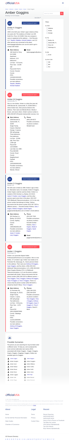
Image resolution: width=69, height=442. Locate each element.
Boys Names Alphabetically (51, 428)
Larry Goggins (22, 196)
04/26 (45, 418)
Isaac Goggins (11, 266)
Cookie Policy (35, 421)
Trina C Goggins (24, 280)
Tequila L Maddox (15, 40)
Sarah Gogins (28, 208)
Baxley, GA (51, 40)
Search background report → (30, 23)
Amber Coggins (12, 359)
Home (7, 414)
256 (49, 62)
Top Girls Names (48, 426)
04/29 (45, 416)
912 (49, 67)
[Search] (51, 13)
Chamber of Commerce (12, 424)
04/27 (52, 416)
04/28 (48, 416)
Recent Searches (48, 414)
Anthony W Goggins (32, 264)
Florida (50, 30)
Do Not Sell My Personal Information (16, 417)
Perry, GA (50, 45)
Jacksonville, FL (52, 42)
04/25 (48, 418)
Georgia (50, 33)
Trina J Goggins (21, 278)
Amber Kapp (28, 375)
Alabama (50, 28)
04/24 (52, 418)
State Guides (9, 421)
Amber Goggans (29, 359)
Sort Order (37, 17)
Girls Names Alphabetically (51, 424)
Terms (33, 414)
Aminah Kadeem (27, 40)
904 (49, 64)
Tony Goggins (11, 278)
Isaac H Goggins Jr (13, 280)
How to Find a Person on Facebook (53, 420)
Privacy (33, 417)
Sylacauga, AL (52, 47)
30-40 (49, 54)
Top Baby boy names (49, 422)
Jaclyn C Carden (12, 196)
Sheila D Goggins (17, 208)
